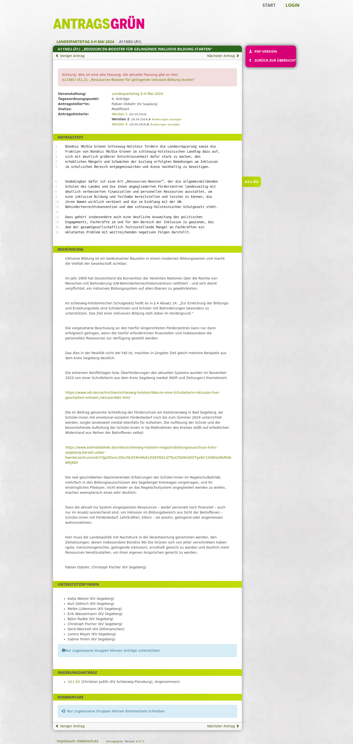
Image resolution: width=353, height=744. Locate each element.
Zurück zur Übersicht (275, 60)
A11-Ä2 (251, 182)
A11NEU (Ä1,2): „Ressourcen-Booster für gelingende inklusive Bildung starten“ (128, 80)
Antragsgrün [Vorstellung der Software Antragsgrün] (114, 741)
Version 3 (119, 124)
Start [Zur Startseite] (268, 5)
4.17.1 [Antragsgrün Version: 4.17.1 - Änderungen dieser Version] (140, 741)
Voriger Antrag (70, 56)
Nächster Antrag (223, 56)
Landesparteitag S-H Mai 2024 (137, 94)
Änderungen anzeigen (167, 119)
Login (293, 5)
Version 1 (119, 114)
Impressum (66, 741)
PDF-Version (265, 51)
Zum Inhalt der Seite (20, 11)
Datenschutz (87, 741)
